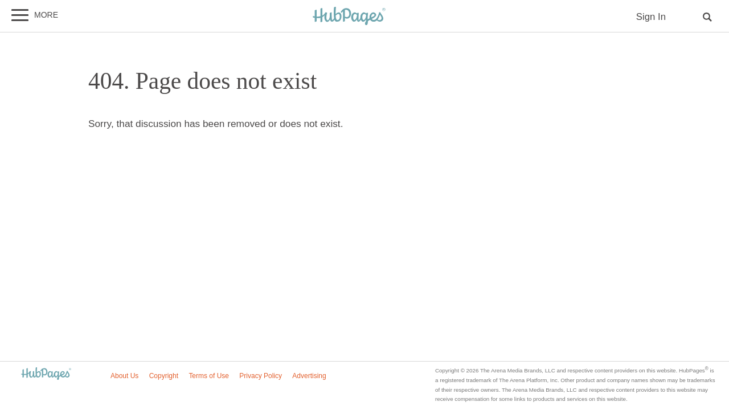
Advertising (309, 376)
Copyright (163, 376)
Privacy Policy (260, 376)
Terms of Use (209, 376)
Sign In (651, 16)
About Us (124, 376)
